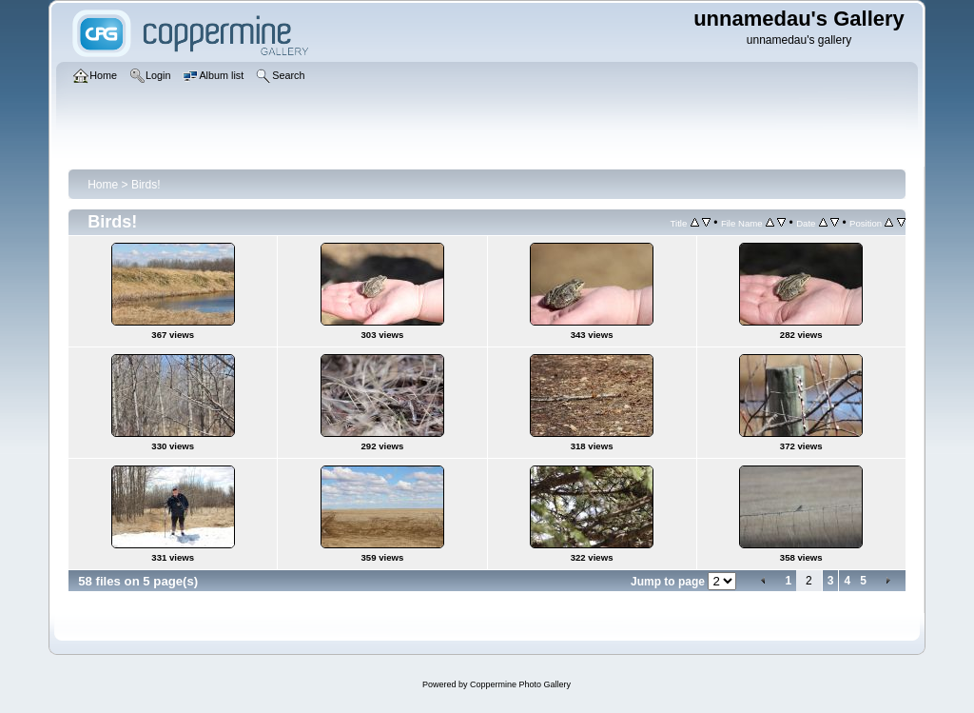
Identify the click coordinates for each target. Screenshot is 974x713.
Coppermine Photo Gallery (520, 684)
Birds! (146, 184)
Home (103, 184)
